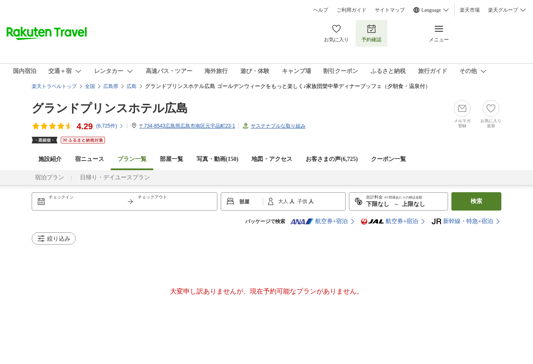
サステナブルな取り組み (278, 126)
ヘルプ (320, 10)
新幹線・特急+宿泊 (462, 221)
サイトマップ (390, 10)
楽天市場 (470, 10)
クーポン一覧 (388, 159)
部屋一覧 (171, 159)
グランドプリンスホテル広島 (110, 108)
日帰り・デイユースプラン (115, 177)
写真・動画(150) (217, 159)
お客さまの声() (332, 159)
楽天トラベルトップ (54, 86)
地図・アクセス (272, 159)
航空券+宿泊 (319, 221)
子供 (303, 201)
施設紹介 (50, 159)
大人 (283, 201)
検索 (476, 201)
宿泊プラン (49, 177)
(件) (110, 125)
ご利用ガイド (351, 10)
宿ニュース (89, 159)
